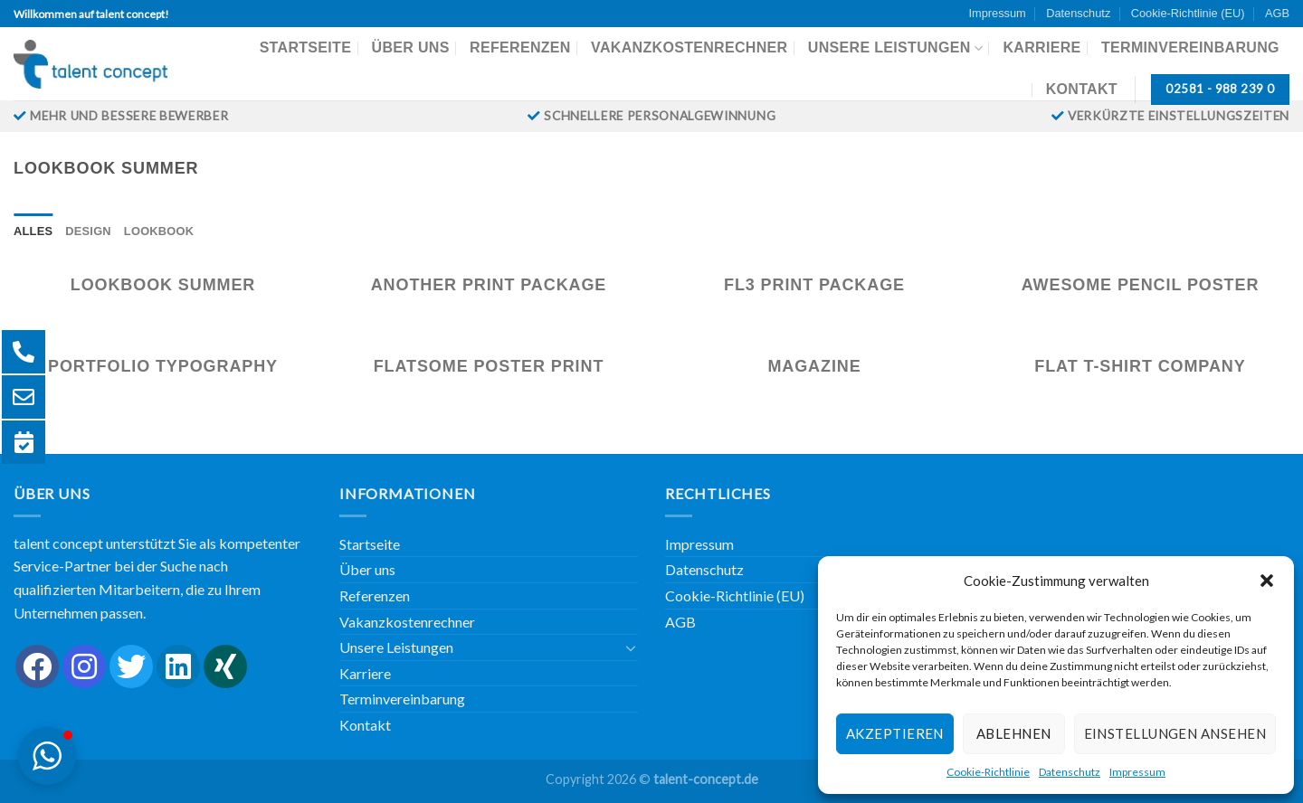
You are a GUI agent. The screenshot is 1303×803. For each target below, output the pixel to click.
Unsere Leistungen (895, 48)
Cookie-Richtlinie (988, 772)
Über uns (411, 47)
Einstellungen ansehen (1175, 733)
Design (88, 231)
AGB (1277, 13)
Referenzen (520, 47)
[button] (1267, 581)
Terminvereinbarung (1190, 47)
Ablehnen (1013, 733)
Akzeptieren (895, 733)
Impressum (1137, 772)
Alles (33, 231)
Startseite (306, 47)
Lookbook (159, 231)
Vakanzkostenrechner (689, 47)
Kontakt (1082, 89)
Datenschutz (1069, 772)
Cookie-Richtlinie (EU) (1188, 13)
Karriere (1041, 47)
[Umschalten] (630, 647)
